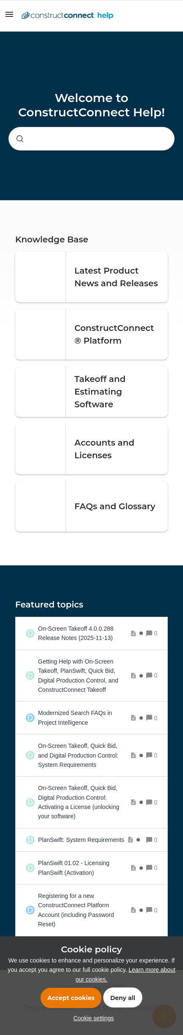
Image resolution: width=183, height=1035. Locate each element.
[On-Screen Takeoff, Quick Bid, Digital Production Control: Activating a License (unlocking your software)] (90, 802)
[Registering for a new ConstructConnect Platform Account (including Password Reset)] (90, 910)
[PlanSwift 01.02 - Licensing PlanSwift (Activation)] (90, 868)
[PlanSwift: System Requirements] (89, 839)
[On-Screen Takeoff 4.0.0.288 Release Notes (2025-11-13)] (90, 633)
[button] (91, 1018)
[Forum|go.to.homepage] (67, 16)
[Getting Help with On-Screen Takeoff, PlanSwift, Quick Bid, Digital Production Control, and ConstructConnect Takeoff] (90, 675)
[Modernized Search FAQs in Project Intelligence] (90, 718)
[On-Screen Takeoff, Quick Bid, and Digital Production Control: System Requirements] (90, 755)
